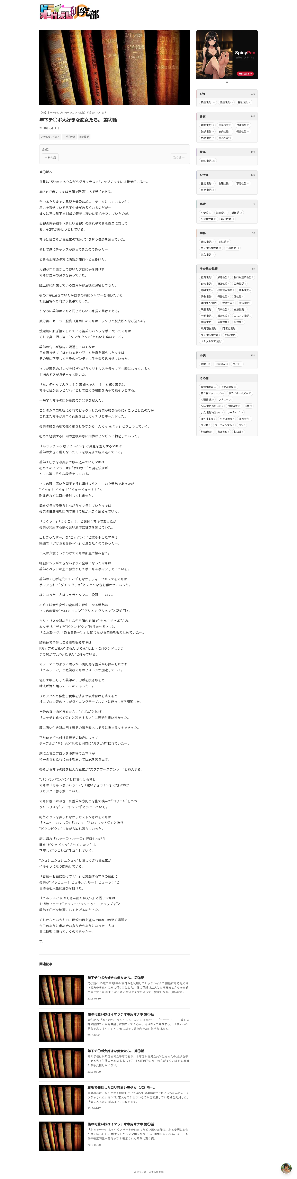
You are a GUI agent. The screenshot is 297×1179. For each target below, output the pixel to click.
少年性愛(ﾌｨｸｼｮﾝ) (50, 136)
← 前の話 (50, 157)
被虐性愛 (84, 136)
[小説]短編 (69, 136)
